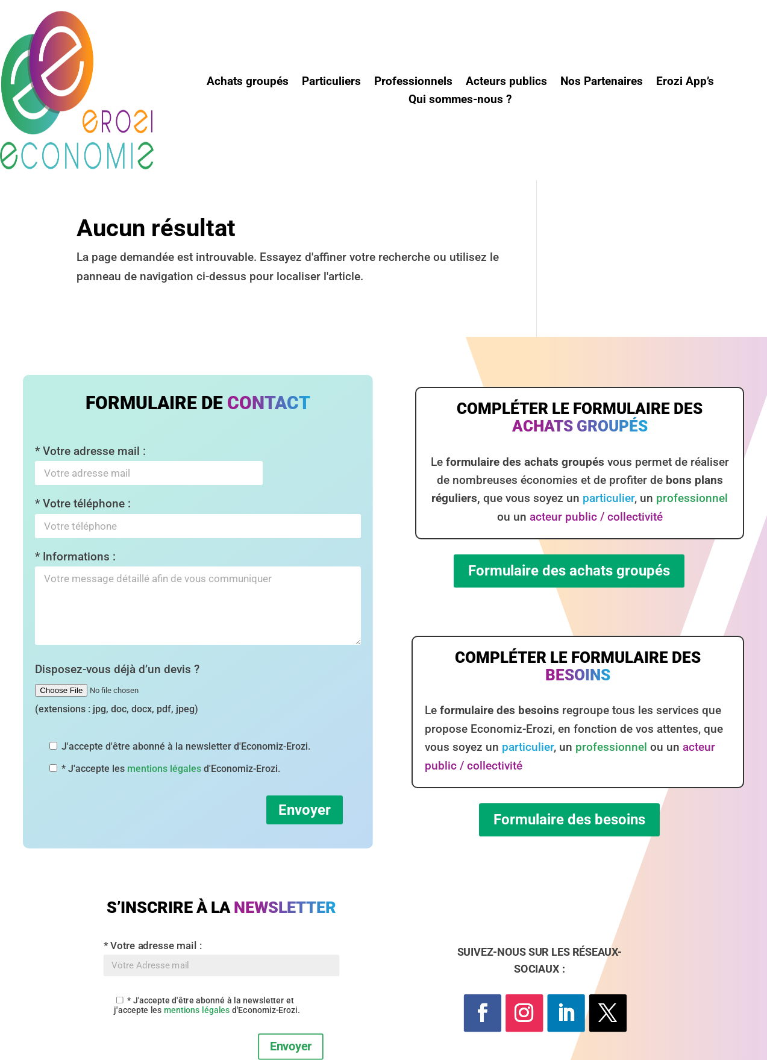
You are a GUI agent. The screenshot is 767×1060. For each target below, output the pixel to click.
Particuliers (331, 82)
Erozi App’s (685, 82)
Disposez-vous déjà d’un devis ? (117, 688)
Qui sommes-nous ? (460, 100)
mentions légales (164, 768)
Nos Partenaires (601, 82)
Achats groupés (248, 82)
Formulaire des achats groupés (569, 570)
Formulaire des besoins (569, 819)
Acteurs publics (506, 82)
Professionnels (413, 82)
